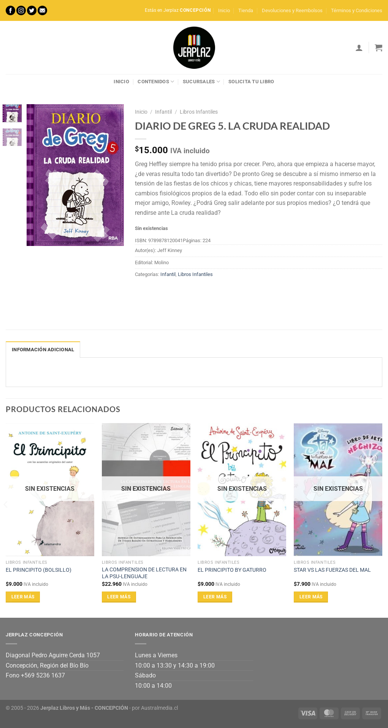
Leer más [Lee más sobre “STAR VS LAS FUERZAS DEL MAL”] (311, 597)
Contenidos (156, 81)
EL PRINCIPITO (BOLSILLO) (38, 570)
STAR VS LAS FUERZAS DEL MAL (332, 570)
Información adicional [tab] (43, 349)
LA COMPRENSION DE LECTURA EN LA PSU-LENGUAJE (144, 573)
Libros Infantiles (199, 112)
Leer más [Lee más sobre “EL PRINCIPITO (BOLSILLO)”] (23, 597)
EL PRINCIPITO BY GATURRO (232, 570)
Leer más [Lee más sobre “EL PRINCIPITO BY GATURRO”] (214, 597)
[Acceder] (359, 47)
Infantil (163, 112)
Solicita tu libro (251, 81)
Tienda (245, 10)
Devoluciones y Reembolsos (292, 10)
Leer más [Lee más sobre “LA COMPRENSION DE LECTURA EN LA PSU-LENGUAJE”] (118, 597)
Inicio (224, 10)
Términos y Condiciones (356, 10)
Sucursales (201, 81)
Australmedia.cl (159, 708)
